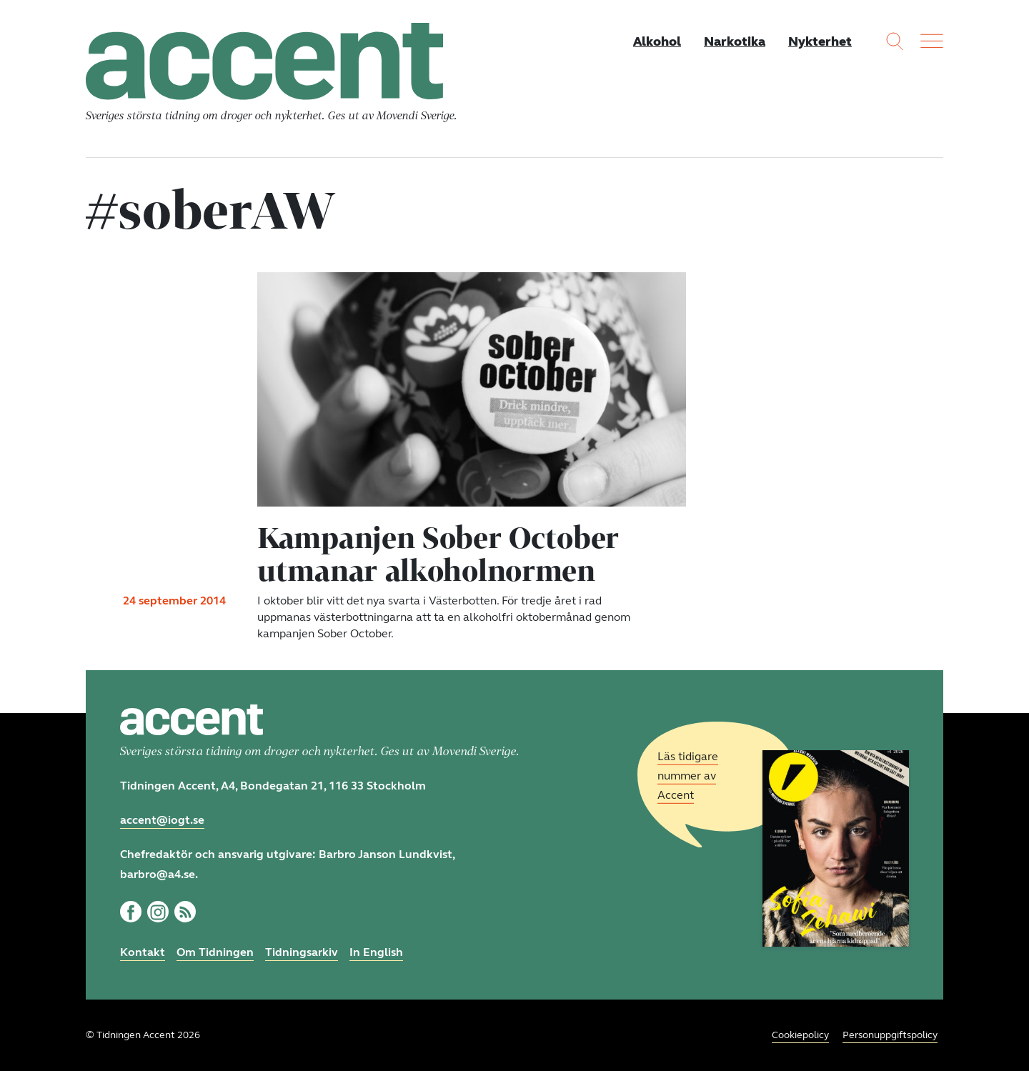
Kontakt (142, 952)
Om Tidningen (215, 952)
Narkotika (734, 41)
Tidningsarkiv (301, 952)
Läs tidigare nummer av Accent (687, 775)
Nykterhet (820, 41)
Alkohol (657, 41)
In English (376, 952)
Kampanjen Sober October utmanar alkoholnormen (438, 553)
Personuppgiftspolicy (890, 1035)
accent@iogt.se (162, 820)
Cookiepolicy (800, 1035)
